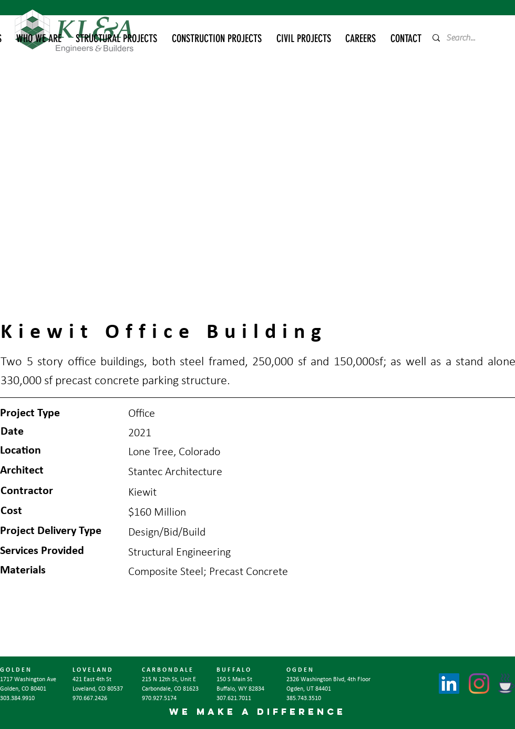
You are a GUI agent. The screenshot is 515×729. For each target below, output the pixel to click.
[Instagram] (479, 683)
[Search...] (464, 38)
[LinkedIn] (449, 683)
